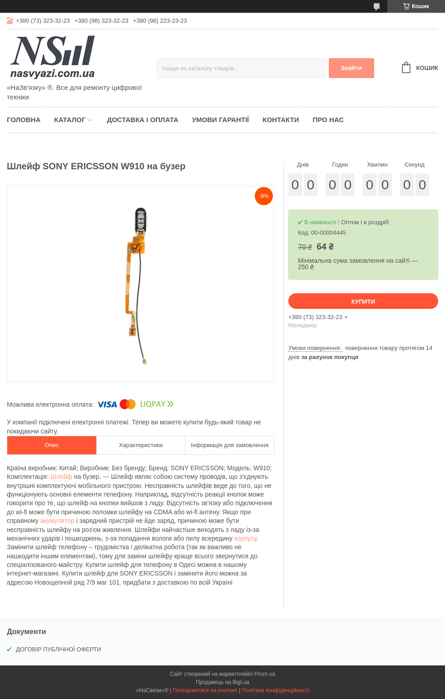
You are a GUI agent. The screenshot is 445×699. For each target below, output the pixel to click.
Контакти (280, 119)
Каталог (69, 119)
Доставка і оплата (142, 119)
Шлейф (61, 476)
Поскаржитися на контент (205, 690)
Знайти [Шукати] (351, 67)
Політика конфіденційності (275, 690)
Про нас (328, 119)
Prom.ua (265, 674)
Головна (23, 119)
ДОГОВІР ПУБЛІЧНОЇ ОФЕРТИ (58, 649)
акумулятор (57, 520)
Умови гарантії (220, 119)
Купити (363, 301)
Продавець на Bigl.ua (222, 682)
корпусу (245, 538)
